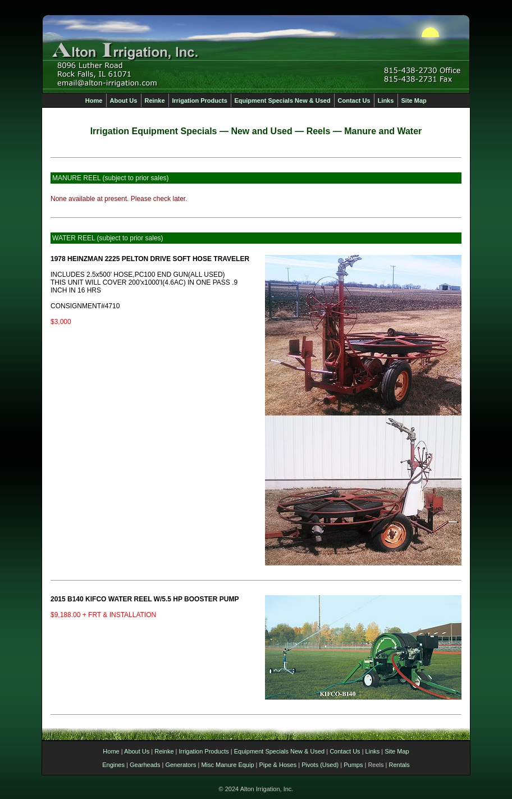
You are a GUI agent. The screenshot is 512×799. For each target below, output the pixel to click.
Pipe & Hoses (278, 764)
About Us (136, 751)
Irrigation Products (204, 751)
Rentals (399, 764)
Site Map (397, 751)
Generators (180, 764)
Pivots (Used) (320, 764)
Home (111, 751)
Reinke (163, 751)
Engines (113, 764)
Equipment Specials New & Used (279, 751)
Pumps (353, 764)
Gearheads (145, 764)
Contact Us (345, 751)
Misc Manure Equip (227, 764)
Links (372, 751)
